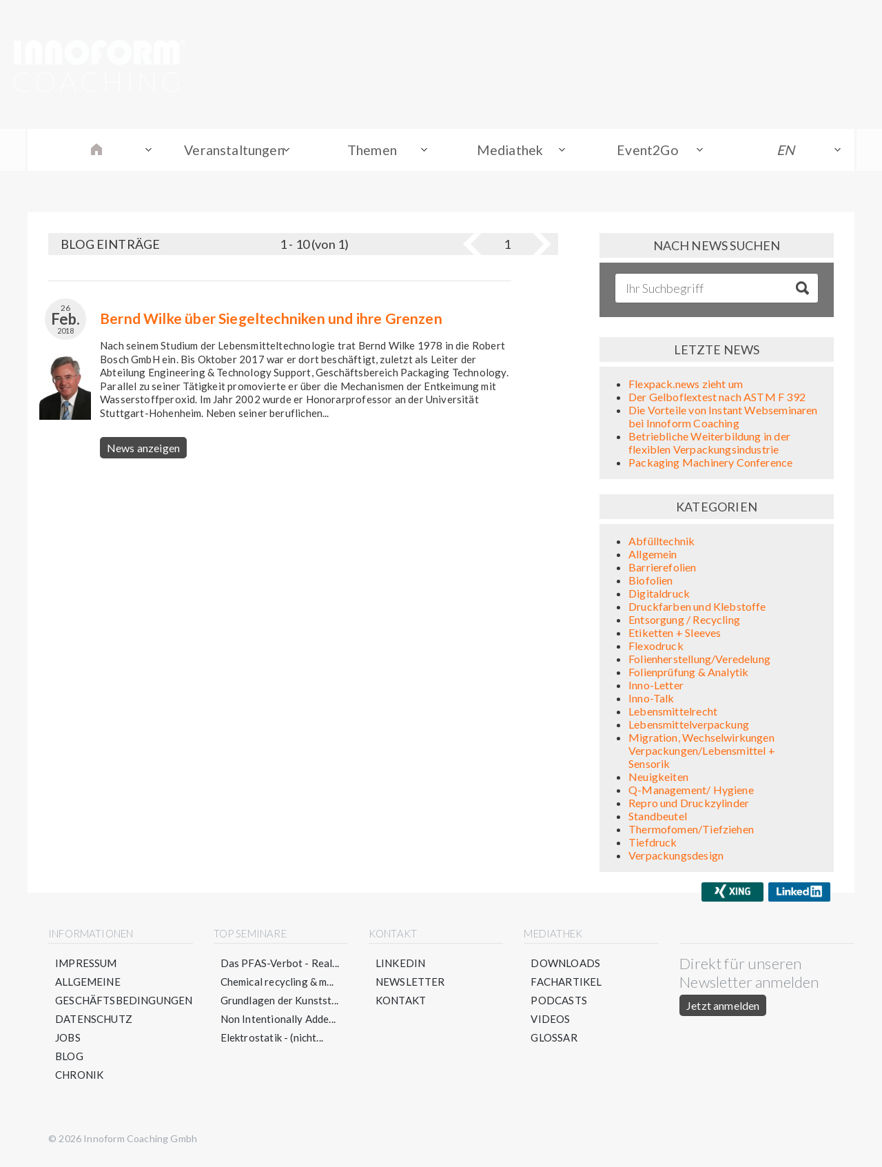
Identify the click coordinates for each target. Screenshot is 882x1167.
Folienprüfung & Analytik (688, 673)
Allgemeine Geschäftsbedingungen (124, 992)
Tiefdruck (652, 844)
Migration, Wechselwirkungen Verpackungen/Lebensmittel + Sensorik (701, 752)
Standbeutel (657, 817)
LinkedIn (400, 965)
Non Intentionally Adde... (278, 1021)
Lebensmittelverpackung (688, 726)
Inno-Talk (651, 700)
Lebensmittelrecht (672, 713)
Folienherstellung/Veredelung (699, 660)
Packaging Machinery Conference (710, 464)
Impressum (86, 965)
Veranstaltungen (234, 151)
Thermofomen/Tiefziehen (691, 831)
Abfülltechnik (661, 542)
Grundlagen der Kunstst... (279, 1002)
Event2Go (647, 151)
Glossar (554, 1039)
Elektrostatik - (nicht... (272, 1039)
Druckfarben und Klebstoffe (697, 608)
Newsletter (410, 983)
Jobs (68, 1039)
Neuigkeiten (658, 778)
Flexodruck (656, 647)
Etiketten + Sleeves (674, 634)
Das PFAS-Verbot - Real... (280, 965)
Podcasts (558, 1002)
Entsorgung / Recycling (684, 621)
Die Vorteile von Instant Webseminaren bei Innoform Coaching (723, 418)
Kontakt (401, 1002)
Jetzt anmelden (722, 1007)
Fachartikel (566, 983)
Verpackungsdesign (676, 857)
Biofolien (650, 582)
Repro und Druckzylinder (688, 804)
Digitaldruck (659, 595)
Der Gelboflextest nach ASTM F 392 (717, 398)
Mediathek (510, 151)
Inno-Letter (656, 686)
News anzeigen (143, 449)
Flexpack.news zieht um (685, 385)
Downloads (565, 965)
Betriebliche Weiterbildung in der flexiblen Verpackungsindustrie (709, 445)
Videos (550, 1021)
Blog (69, 1058)
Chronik (79, 1076)
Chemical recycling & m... (277, 983)
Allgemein (652, 555)
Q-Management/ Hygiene (691, 791)
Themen (372, 151)
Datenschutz (93, 1021)
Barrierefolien (662, 569)
